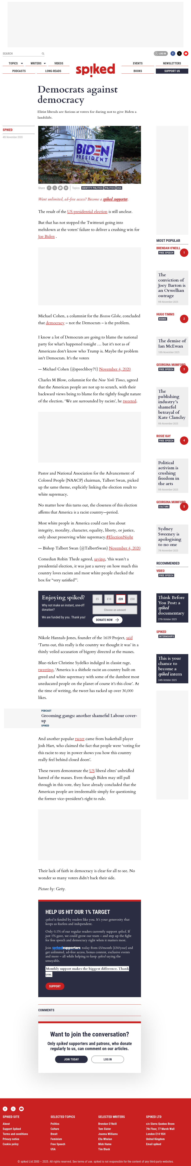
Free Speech (166, 252)
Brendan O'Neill (168, 248)
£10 (109, 599)
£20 (121, 599)
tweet (79, 739)
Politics (110, 187)
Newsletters (172, 63)
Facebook (173, 53)
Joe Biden (46, 236)
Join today (71, 1059)
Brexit (54, 1134)
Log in (160, 53)
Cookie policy (10, 1144)
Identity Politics (92, 187)
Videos (58, 63)
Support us (172, 71)
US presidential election (87, 211)
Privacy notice (11, 1139)
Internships (166, 636)
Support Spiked (12, 1129)
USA (119, 187)
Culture (164, 506)
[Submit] (43, 53)
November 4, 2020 (115, 369)
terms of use (85, 1161)
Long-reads (53, 71)
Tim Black (104, 1149)
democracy (55, 323)
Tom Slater (104, 1129)
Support (55, 986)
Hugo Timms (165, 314)
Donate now (104, 620)
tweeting (45, 669)
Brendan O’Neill (107, 1124)
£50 (132, 599)
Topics (13, 63)
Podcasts (19, 71)
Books (138, 71)
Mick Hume (104, 1144)
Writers (36, 63)
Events (138, 63)
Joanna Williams (108, 1134)
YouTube (186, 53)
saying (99, 559)
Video (160, 571)
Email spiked (153, 1144)
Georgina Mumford (171, 365)
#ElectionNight (119, 537)
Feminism (56, 1139)
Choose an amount (115, 610)
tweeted (129, 401)
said (129, 638)
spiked (161, 632)
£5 (97, 599)
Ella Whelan (105, 1139)
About (6, 1124)
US (92, 770)
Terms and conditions (15, 1134)
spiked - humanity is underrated (95, 70)
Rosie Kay (163, 436)
